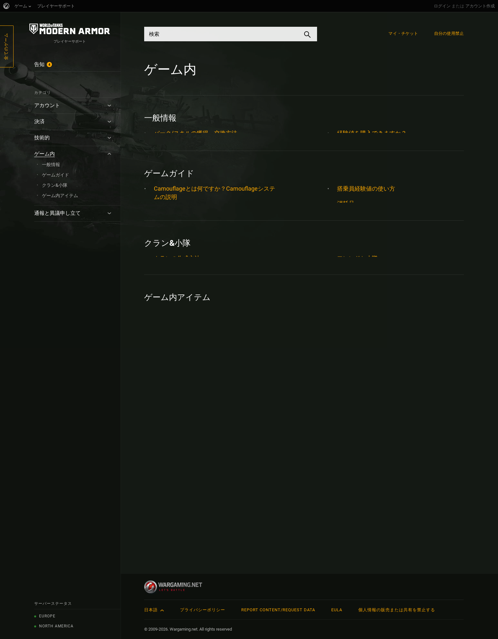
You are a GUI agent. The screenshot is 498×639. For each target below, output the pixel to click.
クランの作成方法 (177, 454)
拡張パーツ (168, 364)
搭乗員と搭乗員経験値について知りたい (206, 379)
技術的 (42, 138)
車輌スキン (351, 326)
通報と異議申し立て (57, 213)
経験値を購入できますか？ (372, 133)
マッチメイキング (177, 305)
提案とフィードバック (183, 148)
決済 (39, 121)
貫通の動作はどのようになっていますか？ (392, 297)
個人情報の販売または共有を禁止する (396, 609)
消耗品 (345, 237)
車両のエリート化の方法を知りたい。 (386, 148)
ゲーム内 (44, 154)
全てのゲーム (6, 46)
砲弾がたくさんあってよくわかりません (389, 267)
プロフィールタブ (177, 290)
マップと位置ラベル (180, 320)
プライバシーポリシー (202, 609)
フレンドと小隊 (357, 454)
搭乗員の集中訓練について (189, 394)
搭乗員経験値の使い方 (366, 222)
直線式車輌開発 (357, 252)
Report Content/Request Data (278, 609)
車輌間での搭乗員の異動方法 (375, 162)
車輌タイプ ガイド (361, 341)
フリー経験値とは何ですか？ (191, 275)
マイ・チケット (403, 33)
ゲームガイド (55, 174)
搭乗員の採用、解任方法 (186, 162)
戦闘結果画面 (171, 349)
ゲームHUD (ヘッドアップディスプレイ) (206, 260)
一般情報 (51, 164)
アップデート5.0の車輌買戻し (193, 529)
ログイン (442, 6)
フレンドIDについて (180, 469)
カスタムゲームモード (183, 246)
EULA (336, 609)
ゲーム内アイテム (60, 195)
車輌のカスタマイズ (363, 311)
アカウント (47, 105)
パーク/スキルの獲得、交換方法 (195, 133)
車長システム (354, 356)
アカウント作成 (480, 6)
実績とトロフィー (177, 335)
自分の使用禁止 (449, 33)
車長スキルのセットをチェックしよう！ (389, 371)
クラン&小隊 (54, 185)
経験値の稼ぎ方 (357, 282)
